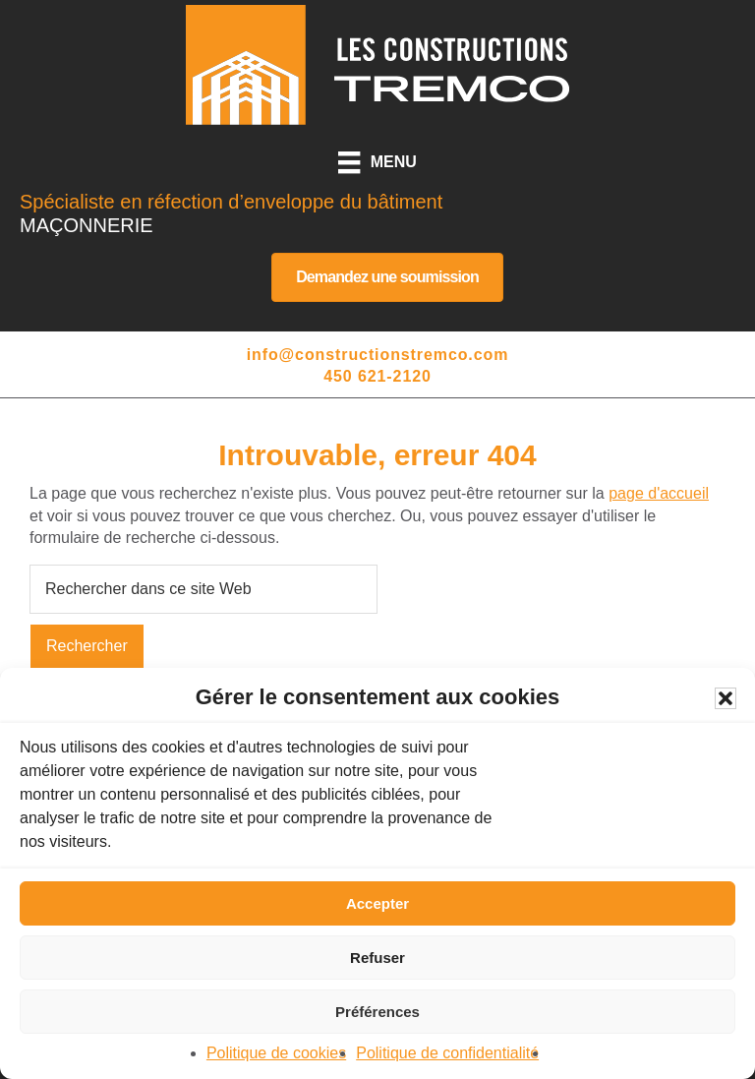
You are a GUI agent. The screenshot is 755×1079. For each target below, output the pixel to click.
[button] (725, 698)
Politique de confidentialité (447, 1053)
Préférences (377, 1011)
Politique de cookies (276, 1053)
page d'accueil (659, 493)
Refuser (377, 957)
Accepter (377, 903)
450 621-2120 (377, 376)
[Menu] (377, 162)
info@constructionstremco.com (378, 354)
